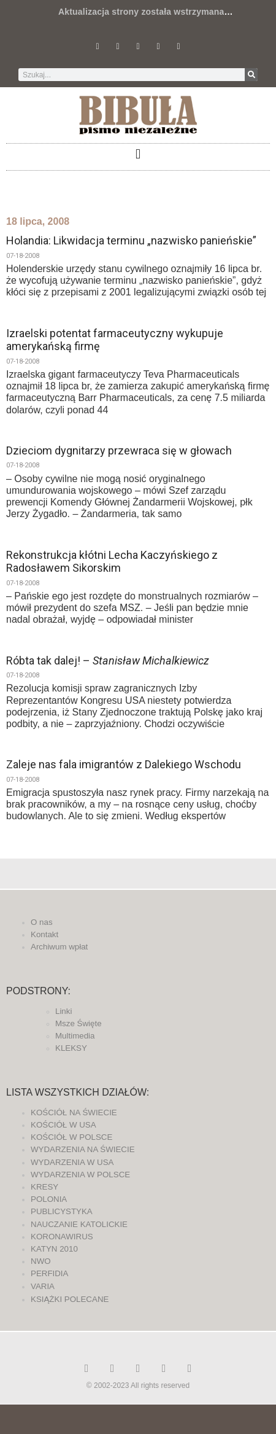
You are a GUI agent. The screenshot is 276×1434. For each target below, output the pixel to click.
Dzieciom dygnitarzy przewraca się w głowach (119, 450)
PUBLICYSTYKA (62, 1211)
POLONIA (49, 1199)
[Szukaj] (251, 74)
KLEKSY (71, 1048)
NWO (41, 1261)
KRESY (44, 1186)
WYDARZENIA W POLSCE (80, 1174)
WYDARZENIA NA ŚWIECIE (83, 1149)
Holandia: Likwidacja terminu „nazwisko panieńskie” (131, 240)
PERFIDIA (49, 1273)
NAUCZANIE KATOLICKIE (79, 1224)
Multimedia (74, 1035)
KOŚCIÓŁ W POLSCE (71, 1137)
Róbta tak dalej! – (107, 660)
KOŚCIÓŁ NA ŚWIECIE (74, 1112)
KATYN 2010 (54, 1248)
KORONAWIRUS (62, 1236)
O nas (42, 922)
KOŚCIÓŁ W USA (63, 1124)
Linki (63, 1011)
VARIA (43, 1286)
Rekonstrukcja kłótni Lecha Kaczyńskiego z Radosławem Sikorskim (112, 561)
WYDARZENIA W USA (72, 1162)
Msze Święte (78, 1023)
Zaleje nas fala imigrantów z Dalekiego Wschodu (123, 764)
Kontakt (44, 934)
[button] (138, 154)
